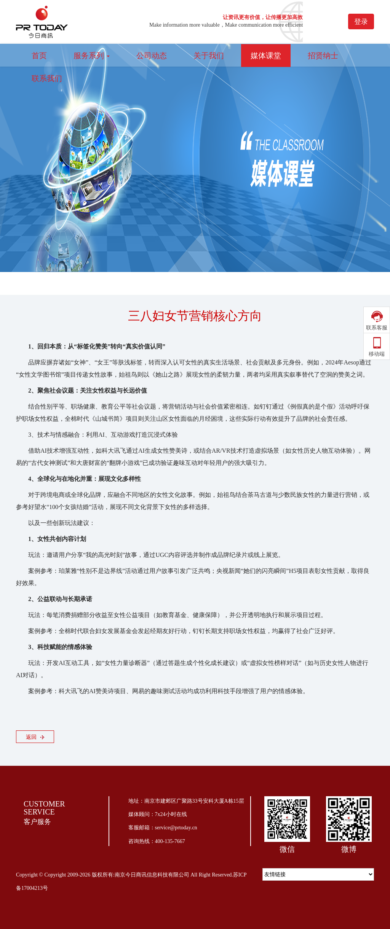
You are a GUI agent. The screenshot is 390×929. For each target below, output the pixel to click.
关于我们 (208, 55)
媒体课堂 (266, 55)
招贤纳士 (323, 55)
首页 (39, 55)
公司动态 (151, 55)
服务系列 (92, 55)
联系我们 (47, 78)
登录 (361, 21)
